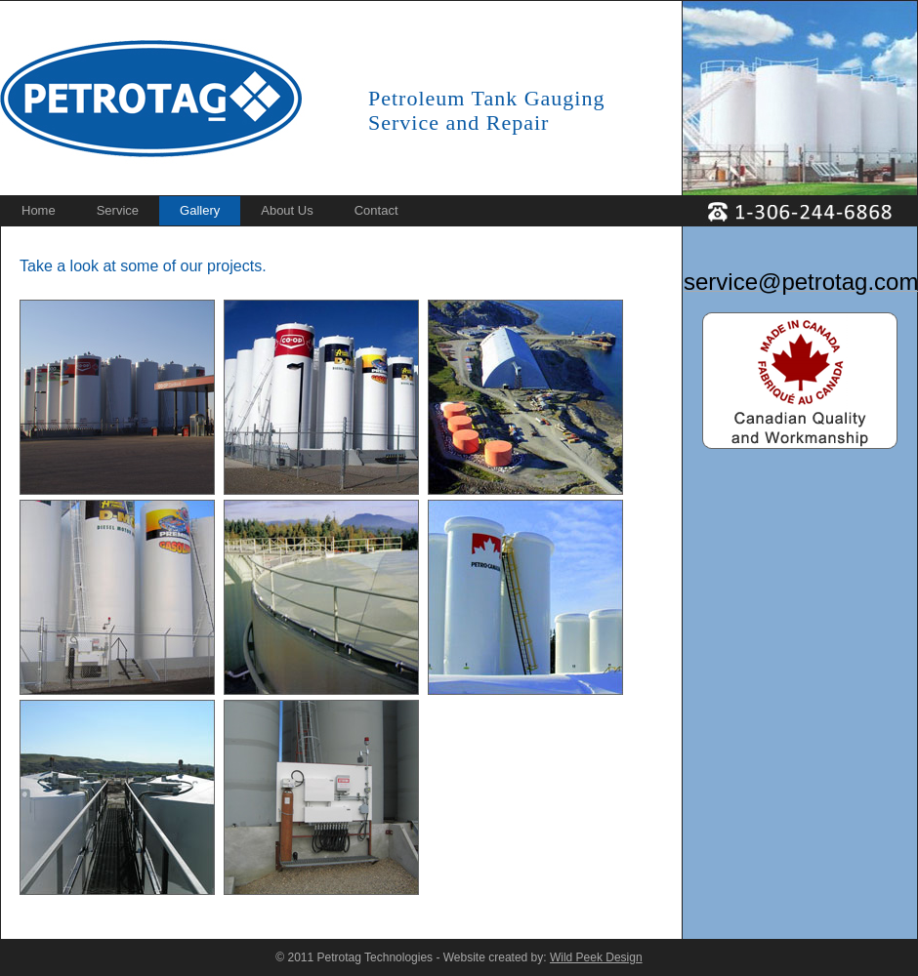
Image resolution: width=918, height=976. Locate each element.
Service (118, 210)
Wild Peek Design (596, 957)
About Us (287, 210)
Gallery (200, 210)
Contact (376, 210)
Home (38, 210)
